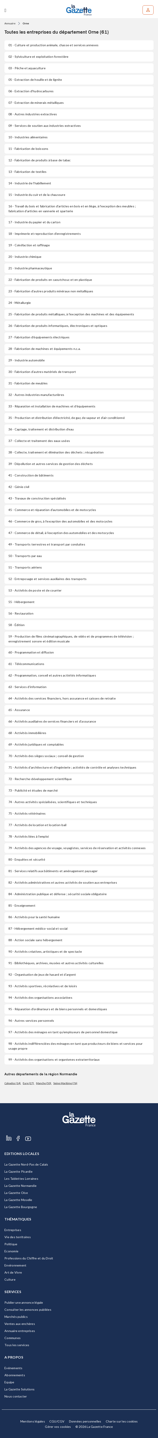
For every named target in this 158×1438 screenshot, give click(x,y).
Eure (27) (28, 1083)
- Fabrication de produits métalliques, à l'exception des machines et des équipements (71, 314)
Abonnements (14, 1375)
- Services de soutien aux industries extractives (44, 125)
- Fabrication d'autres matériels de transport (42, 372)
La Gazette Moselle (18, 1200)
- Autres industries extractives (32, 114)
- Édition (16, 625)
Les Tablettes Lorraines (21, 1178)
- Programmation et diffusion (31, 652)
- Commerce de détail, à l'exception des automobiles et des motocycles (61, 533)
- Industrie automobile (26, 360)
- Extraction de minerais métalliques (36, 102)
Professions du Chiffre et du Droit (28, 1258)
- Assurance (19, 710)
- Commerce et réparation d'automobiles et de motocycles (52, 510)
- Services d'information (27, 687)
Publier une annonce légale (23, 1302)
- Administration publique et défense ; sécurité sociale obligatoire (57, 894)
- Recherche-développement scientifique (40, 779)
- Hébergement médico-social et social (38, 928)
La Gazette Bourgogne (20, 1207)
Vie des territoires (17, 1237)
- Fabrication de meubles (28, 383)
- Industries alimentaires (28, 137)
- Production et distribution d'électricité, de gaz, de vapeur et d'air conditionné (66, 418)
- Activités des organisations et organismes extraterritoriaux (54, 1059)
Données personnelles (85, 1421)
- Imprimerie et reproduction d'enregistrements (44, 233)
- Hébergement (21, 602)
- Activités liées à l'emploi (28, 836)
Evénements (13, 1368)
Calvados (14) (12, 1083)
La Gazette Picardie (18, 1171)
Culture (9, 1279)
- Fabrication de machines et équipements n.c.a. (44, 349)
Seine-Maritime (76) (65, 1083)
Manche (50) (44, 1083)
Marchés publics (16, 1316)
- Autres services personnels (31, 1020)
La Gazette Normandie (20, 1185)
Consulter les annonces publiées (27, 1309)
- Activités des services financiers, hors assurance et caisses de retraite (62, 698)
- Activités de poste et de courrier (35, 590)
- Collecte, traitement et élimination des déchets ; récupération (56, 452)
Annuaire (9, 23)
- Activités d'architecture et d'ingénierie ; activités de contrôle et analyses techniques (72, 767)
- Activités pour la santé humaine (34, 917)
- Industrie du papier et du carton (34, 222)
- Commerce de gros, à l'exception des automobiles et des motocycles (60, 521)
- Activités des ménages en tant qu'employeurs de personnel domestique (63, 1032)
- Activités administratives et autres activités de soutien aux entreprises (62, 882)
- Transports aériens (25, 567)
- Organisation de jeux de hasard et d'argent (42, 974)
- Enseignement (21, 905)
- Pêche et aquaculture (27, 68)
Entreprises (12, 1230)
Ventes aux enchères (19, 1324)
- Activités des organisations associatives (40, 997)
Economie (11, 1251)
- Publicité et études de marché (33, 790)
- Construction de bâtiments (31, 475)
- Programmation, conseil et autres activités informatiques (52, 675)
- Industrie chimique (24, 256)
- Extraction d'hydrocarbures (31, 91)
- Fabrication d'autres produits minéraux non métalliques (50, 291)
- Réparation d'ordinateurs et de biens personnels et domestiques (57, 1009)
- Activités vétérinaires (27, 813)
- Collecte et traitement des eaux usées (39, 441)
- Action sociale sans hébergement (35, 940)
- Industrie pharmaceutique (30, 268)
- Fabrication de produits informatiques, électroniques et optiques (57, 326)
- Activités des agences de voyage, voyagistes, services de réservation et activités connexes (77, 848)
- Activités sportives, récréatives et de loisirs (42, 986)
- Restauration (20, 613)
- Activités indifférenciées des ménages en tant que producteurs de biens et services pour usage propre (75, 1046)
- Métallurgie (19, 303)
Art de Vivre (13, 1272)
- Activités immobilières (27, 733)
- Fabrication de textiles (27, 171)
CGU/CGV (57, 1421)
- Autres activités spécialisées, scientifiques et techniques (52, 802)
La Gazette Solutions (19, 1389)
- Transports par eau (25, 556)
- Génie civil (18, 487)
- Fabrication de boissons (28, 148)
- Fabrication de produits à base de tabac (39, 160)
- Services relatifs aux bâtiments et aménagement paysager (53, 871)
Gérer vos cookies (58, 1426)
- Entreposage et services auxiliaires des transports (47, 579)
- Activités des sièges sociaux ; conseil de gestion (46, 756)
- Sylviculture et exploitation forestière (38, 56)
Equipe (9, 1382)
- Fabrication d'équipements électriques (38, 337)
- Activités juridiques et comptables (36, 744)
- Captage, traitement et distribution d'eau (41, 429)
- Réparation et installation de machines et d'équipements (52, 406)
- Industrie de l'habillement (29, 183)
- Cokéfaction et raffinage (29, 245)
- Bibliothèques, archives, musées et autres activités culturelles (56, 963)
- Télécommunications (26, 664)
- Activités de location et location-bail (37, 825)
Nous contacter (15, 1396)
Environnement (15, 1265)
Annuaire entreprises (19, 1331)
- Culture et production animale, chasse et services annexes (53, 45)
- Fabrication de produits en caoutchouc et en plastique (50, 279)
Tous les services (16, 1345)
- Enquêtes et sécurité (26, 859)
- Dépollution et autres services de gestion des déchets (50, 464)
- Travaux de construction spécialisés (37, 498)
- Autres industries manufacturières (36, 395)
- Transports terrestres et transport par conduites (46, 544)
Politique (10, 1244)
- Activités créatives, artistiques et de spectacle (45, 951)
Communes (12, 1338)
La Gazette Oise (16, 1193)
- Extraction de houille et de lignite (35, 79)
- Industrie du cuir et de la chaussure (36, 195)
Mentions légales (32, 1421)
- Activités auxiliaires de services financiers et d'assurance (52, 721)
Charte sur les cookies (122, 1421)
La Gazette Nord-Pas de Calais (26, 1164)
